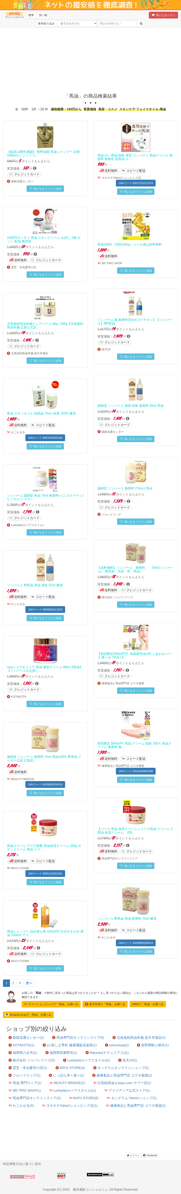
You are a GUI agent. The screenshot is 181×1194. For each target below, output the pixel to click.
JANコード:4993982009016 (45, 784)
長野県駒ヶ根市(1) (153, 1045)
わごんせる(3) (21, 1106)
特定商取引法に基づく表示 (22, 1164)
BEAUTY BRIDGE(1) (67, 1083)
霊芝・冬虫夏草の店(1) (28, 1068)
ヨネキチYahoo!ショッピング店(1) (70, 1106)
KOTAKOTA (18, 696)
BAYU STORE (20, 868)
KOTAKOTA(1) (21, 1045)
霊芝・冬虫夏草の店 (23, 267)
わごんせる (18, 432)
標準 (31, 15)
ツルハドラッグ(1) (24, 1075)
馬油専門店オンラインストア (120, 858)
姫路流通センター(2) (26, 1038)
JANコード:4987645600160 (45, 437)
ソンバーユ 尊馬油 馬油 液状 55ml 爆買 (35, 585)
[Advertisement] (90, 59)
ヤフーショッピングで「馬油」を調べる (51, 1004)
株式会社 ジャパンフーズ (117, 597)
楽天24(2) (127, 1060)
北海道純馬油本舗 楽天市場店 (29, 353)
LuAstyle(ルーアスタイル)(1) (86, 1060)
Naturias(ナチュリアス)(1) (107, 1053)
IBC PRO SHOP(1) (25, 1090)
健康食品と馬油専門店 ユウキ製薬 (123, 683)
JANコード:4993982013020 (45, 609)
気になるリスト (163, 15)
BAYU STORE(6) (83, 1098)
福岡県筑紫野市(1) (61, 1053)
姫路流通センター (22, 181)
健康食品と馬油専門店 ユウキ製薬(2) (122, 1075)
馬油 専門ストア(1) (25, 1083)
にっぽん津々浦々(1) (66, 1075)
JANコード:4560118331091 (45, 873)
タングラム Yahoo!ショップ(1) (132, 1098)
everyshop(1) (117, 1045)
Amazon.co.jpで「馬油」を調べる (28, 1014)
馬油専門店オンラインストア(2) (35, 1098)
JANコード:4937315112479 (135, 183)
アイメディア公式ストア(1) (127, 1090)
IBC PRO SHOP (112, 263)
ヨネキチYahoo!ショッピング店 (121, 177)
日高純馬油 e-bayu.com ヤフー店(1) (122, 1083)
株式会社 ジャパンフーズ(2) (32, 1060)
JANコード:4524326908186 (135, 771)
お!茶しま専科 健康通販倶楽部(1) (70, 1045)
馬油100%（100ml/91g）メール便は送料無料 (129, 244)
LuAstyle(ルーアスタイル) (27, 525)
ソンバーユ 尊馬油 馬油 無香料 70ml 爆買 (126, 918)
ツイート (132, 1155)
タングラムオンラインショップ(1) (121, 1068)
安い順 (43, 15)
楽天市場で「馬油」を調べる (105, 1004)
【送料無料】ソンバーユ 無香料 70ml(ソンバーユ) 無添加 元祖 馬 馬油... (134, 569)
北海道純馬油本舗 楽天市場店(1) (139, 1038)
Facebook (149, 1155)
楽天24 (106, 349)
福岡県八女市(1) (23, 1053)
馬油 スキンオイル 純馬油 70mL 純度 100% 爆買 (41, 413)
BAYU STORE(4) (70, 1068)
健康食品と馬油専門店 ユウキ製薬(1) (136, 1106)
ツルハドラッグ (111, 514)
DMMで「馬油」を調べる (148, 1004)
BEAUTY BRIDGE (22, 779)
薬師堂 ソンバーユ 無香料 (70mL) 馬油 (124, 488)
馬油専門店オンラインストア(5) (78, 1038)
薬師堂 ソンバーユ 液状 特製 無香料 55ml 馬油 (130, 405)
